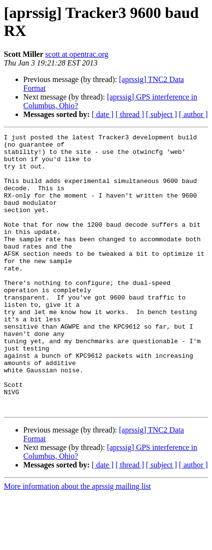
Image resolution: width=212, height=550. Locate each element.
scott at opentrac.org (76, 54)
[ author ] (193, 114)
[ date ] (103, 114)
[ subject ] (161, 114)
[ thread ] (129, 114)
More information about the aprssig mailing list (77, 541)
